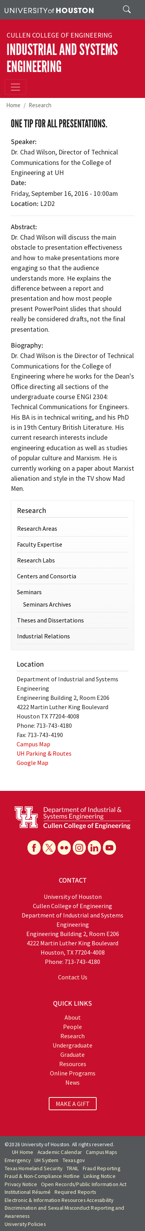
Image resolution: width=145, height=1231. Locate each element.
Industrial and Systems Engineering (62, 58)
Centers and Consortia (46, 576)
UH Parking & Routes (44, 753)
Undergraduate (72, 1045)
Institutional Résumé (28, 1192)
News (72, 1082)
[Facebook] (34, 847)
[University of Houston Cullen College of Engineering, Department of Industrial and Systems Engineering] (72, 817)
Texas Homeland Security (34, 1168)
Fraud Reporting (101, 1168)
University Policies (25, 1224)
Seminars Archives (47, 604)
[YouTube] (109, 847)
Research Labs (36, 560)
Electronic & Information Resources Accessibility (59, 1200)
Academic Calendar (60, 1152)
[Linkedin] (94, 847)
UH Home (22, 1152)
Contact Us (72, 977)
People (72, 1026)
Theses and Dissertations (50, 620)
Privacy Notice (21, 1184)
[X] (49, 847)
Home (13, 105)
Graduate (72, 1054)
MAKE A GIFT (73, 1104)
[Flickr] (64, 847)
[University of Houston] (49, 10)
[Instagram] (79, 847)
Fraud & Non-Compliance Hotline (42, 1176)
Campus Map (33, 744)
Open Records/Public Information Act (83, 1184)
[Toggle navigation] (15, 87)
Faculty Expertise (39, 544)
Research (40, 105)
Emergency (18, 1160)
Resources (72, 1064)
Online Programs (73, 1073)
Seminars (29, 592)
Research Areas (37, 528)
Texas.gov (74, 1160)
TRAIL (73, 1168)
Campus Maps (101, 1152)
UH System (46, 1160)
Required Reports (75, 1192)
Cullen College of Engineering (59, 35)
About (73, 1017)
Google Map (32, 762)
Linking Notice (100, 1176)
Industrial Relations (43, 636)
